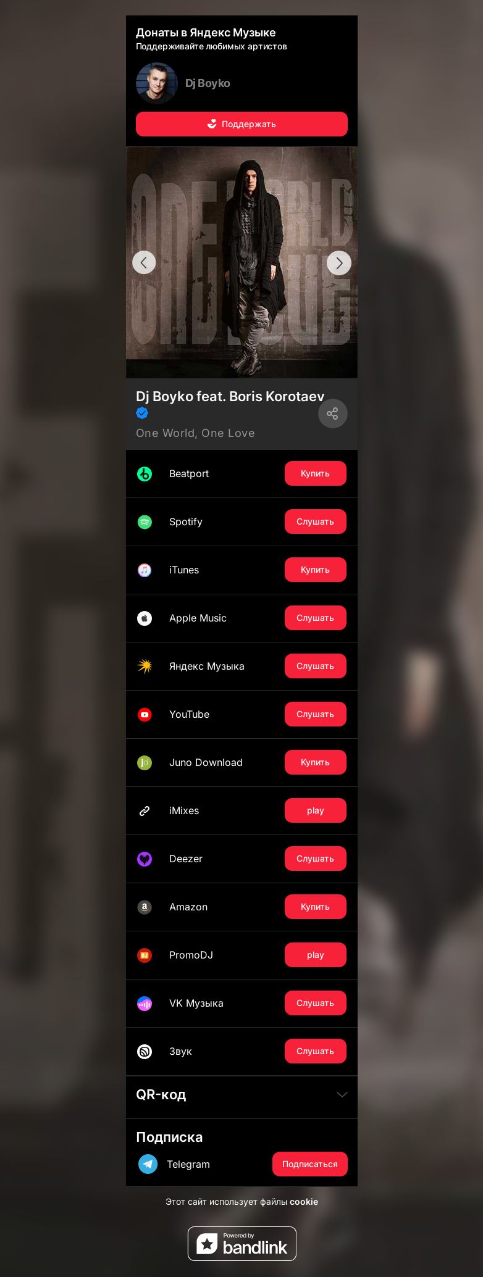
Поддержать (241, 124)
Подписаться (310, 1163)
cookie (304, 1201)
